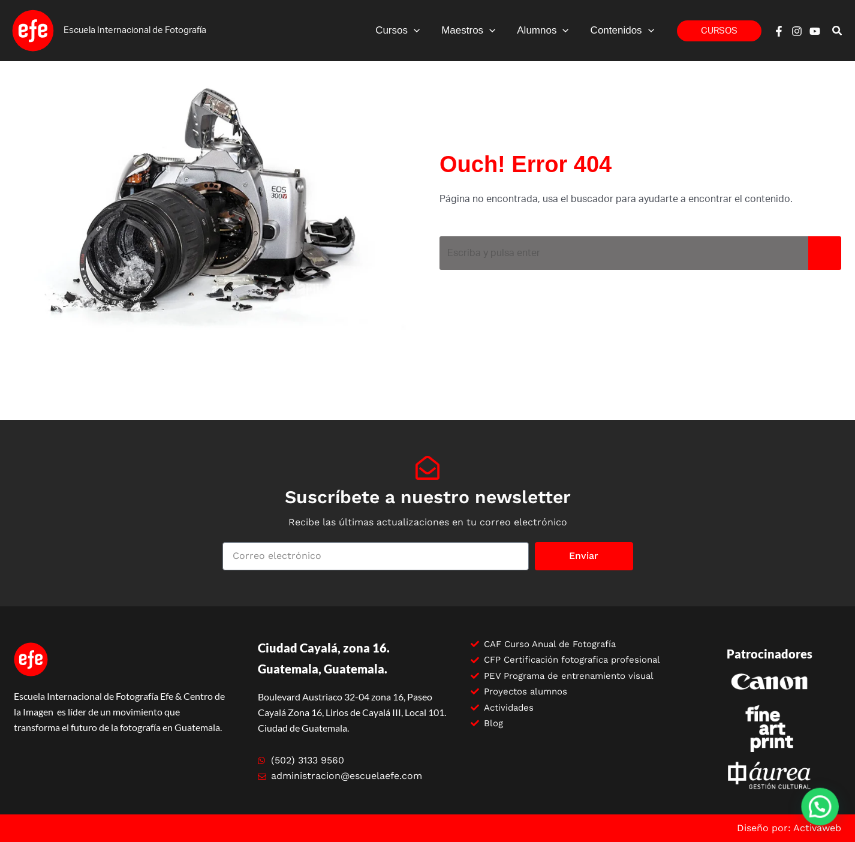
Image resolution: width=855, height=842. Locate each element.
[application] (418, 31)
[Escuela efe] (33, 30)
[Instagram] (796, 31)
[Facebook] (778, 31)
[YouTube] (814, 31)
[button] (719, 30)
